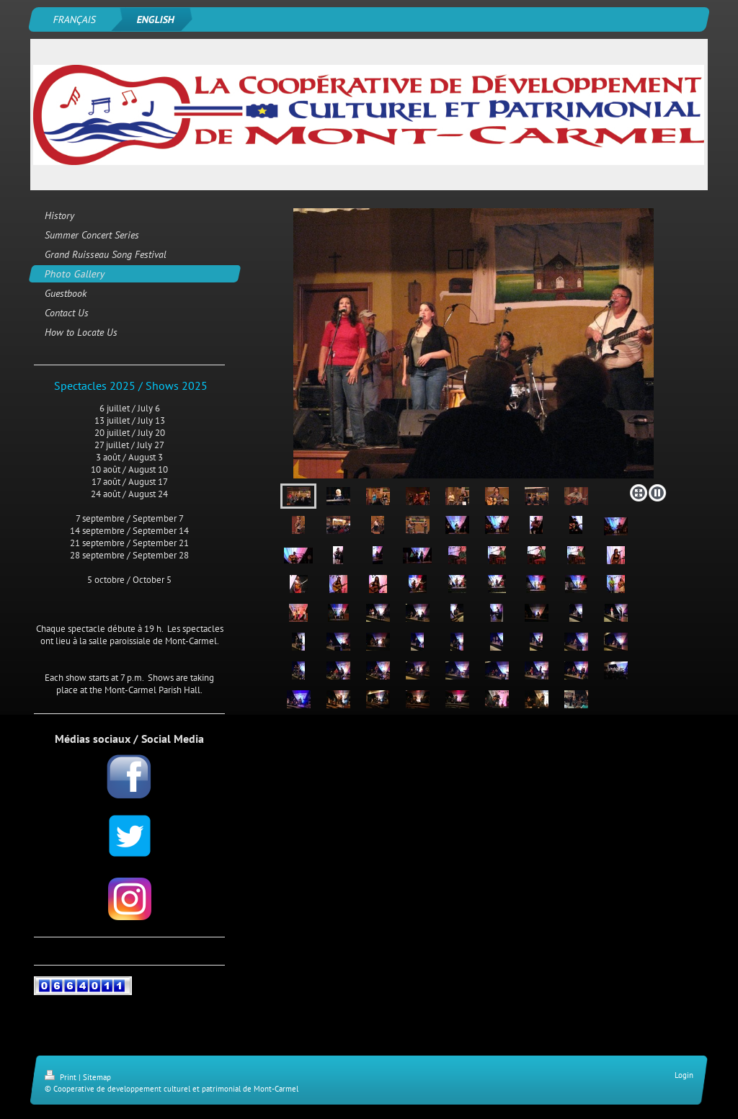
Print (62, 1077)
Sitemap (97, 1077)
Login (684, 1075)
